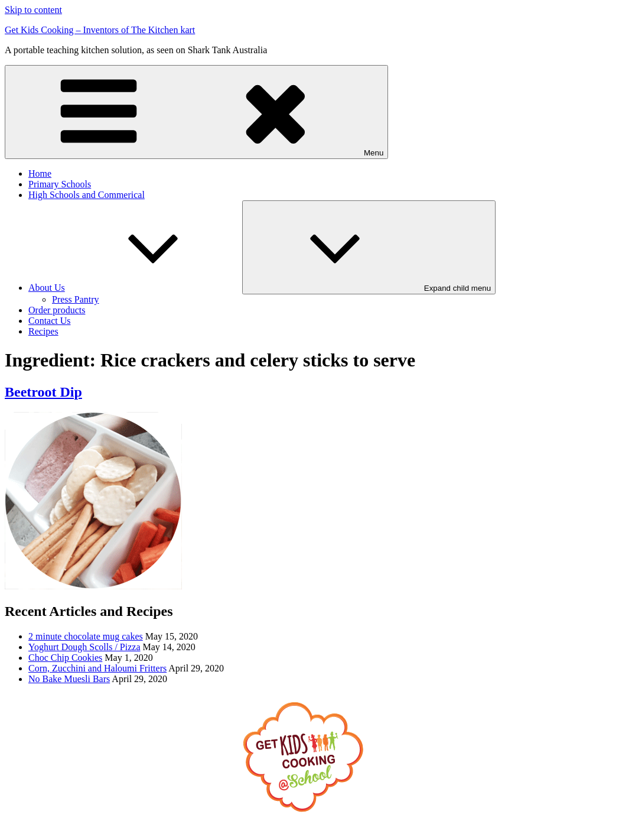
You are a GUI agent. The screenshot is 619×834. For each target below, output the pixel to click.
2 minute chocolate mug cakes (85, 636)
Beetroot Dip (43, 392)
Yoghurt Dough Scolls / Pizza (84, 647)
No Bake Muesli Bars (69, 679)
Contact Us (49, 321)
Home (39, 173)
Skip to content (33, 10)
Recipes (43, 331)
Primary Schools (59, 184)
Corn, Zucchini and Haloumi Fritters (97, 668)
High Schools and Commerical (86, 195)
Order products (56, 310)
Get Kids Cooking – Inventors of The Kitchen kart (100, 30)
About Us (135, 288)
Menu (196, 112)
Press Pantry (75, 299)
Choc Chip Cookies (65, 658)
